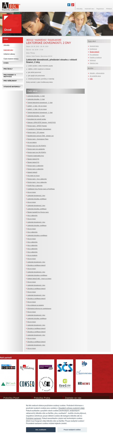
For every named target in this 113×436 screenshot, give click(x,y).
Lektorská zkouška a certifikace (37, 235)
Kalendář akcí (40, 40)
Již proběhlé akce (95, 76)
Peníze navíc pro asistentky (36, 149)
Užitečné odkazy (9, 54)
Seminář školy (94, 46)
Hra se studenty (32, 255)
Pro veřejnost (10, 81)
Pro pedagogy (94, 55)
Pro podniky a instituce (10, 75)
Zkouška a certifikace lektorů (36, 265)
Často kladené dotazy (11, 59)
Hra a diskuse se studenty (35, 305)
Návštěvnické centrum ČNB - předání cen (40, 136)
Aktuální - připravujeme (97, 73)
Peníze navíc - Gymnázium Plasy (37, 139)
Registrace (100, 9)
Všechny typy (94, 63)
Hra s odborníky (32, 215)
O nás (6, 63)
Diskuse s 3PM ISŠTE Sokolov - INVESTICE (41, 122)
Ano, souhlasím (40, 430)
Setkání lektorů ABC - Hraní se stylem (39, 279)
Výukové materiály (12, 87)
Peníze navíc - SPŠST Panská (37, 126)
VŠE (91, 79)
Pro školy (8, 69)
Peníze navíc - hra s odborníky (37, 179)
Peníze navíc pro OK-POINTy (36, 146)
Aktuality (6, 45)
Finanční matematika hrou (35, 156)
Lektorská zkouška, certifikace (36, 199)
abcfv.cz (29, 40)
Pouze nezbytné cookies (72, 430)
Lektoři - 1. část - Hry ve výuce (37, 106)
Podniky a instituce (96, 57)
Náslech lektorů (32, 172)
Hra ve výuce (31, 192)
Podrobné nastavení (33, 418)
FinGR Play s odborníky (34, 186)
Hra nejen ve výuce (33, 176)
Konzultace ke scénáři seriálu (36, 119)
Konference (93, 49)
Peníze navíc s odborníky (35, 166)
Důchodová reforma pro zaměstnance (39, 308)
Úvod (6, 39)
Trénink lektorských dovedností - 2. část (39, 102)
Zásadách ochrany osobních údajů (71, 408)
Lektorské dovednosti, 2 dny (36, 195)
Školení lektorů (54, 40)
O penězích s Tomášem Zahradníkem (39, 129)
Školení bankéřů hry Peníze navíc (38, 212)
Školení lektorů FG (33, 159)
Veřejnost (93, 60)
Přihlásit (109, 9)
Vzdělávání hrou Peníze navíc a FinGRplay (41, 189)
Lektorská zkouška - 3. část (36, 96)
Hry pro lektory (32, 142)
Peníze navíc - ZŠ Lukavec (35, 132)
